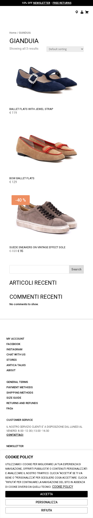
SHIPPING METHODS (19, 392)
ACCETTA (46, 494)
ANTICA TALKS (16, 365)
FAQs (9, 408)
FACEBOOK (13, 344)
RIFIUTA (46, 510)
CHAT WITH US (15, 354)
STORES (11, 359)
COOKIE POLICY (62, 486)
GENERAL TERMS (17, 382)
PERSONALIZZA (47, 502)
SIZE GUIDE (13, 397)
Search (76, 269)
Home (12, 32)
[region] (46, 484)
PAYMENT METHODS (19, 387)
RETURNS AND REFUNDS (22, 403)
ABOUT (11, 370)
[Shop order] (65, 49)
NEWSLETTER (41, 2)
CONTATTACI (14, 434)
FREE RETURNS (62, 2)
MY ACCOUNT (15, 338)
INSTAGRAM (14, 349)
